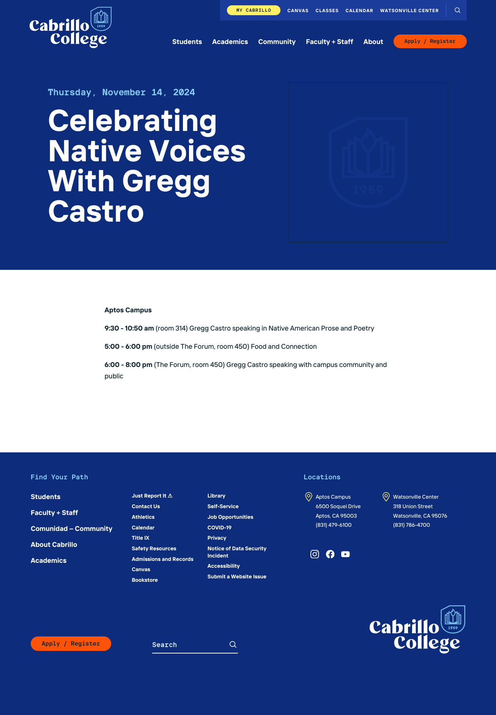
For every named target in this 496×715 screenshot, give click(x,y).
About (373, 41)
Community (277, 41)
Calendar (359, 10)
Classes (327, 10)
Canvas (298, 10)
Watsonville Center (409, 10)
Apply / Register (430, 41)
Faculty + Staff (329, 41)
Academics (230, 41)
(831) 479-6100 (334, 524)
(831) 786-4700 (411, 524)
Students (187, 41)
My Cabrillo (253, 10)
